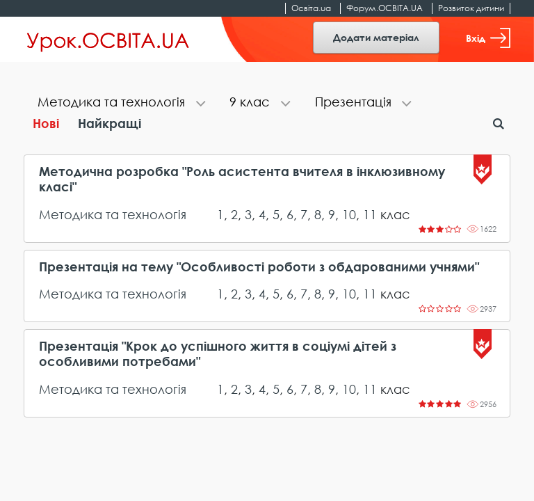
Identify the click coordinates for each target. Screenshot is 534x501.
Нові (46, 123)
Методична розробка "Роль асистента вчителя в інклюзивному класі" (242, 179)
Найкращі (109, 123)
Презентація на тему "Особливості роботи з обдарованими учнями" (259, 267)
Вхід (488, 38)
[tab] (120, 103)
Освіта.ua (311, 8)
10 (349, 214)
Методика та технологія (112, 214)
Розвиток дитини (471, 8)
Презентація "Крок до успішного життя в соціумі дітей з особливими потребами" (217, 354)
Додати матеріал (376, 37)
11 (370, 214)
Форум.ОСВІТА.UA (384, 8)
